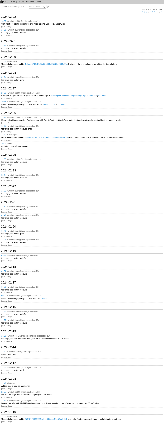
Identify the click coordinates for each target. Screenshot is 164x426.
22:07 (3, 416)
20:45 (3, 102)
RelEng (21, 2)
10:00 (3, 143)
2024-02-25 (8, 155)
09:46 (3, 215)
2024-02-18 (8, 267)
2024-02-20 (8, 227)
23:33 (3, 93)
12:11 (3, 135)
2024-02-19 (8, 251)
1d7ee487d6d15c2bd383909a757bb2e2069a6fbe (46, 64)
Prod (13, 2)
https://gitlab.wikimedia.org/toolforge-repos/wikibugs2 (74, 96)
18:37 (3, 21)
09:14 (3, 77)
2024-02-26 (8, 113)
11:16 (3, 320)
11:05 (3, 240)
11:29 (3, 336)
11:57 (3, 207)
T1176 (52, 104)
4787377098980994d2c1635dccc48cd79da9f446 (46, 419)
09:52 (3, 271)
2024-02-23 (8, 170)
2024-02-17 (8, 283)
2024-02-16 (8, 307)
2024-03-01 (8, 41)
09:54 (3, 255)
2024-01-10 (8, 412)
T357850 (102, 96)
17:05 (3, 30)
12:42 (3, 61)
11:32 (3, 191)
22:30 (3, 401)
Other (38, 2)
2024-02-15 (8, 331)
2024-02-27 (8, 88)
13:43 (3, 46)
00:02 (3, 296)
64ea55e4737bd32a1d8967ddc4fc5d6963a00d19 (46, 138)
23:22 (3, 117)
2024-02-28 (8, 73)
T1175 (45, 104)
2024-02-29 (8, 57)
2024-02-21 (8, 202)
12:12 (3, 311)
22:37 (3, 392)
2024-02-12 (8, 363)
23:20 (3, 367)
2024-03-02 (8, 17)
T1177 (62, 104)
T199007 (44, 298)
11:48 (3, 231)
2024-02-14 (8, 347)
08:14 (3, 175)
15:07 (3, 126)
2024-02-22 (8, 186)
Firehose (30, 2)
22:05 (3, 159)
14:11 (3, 352)
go (48, 7)
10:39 (3, 287)
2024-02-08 (8, 379)
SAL (4, 1)
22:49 (3, 383)
